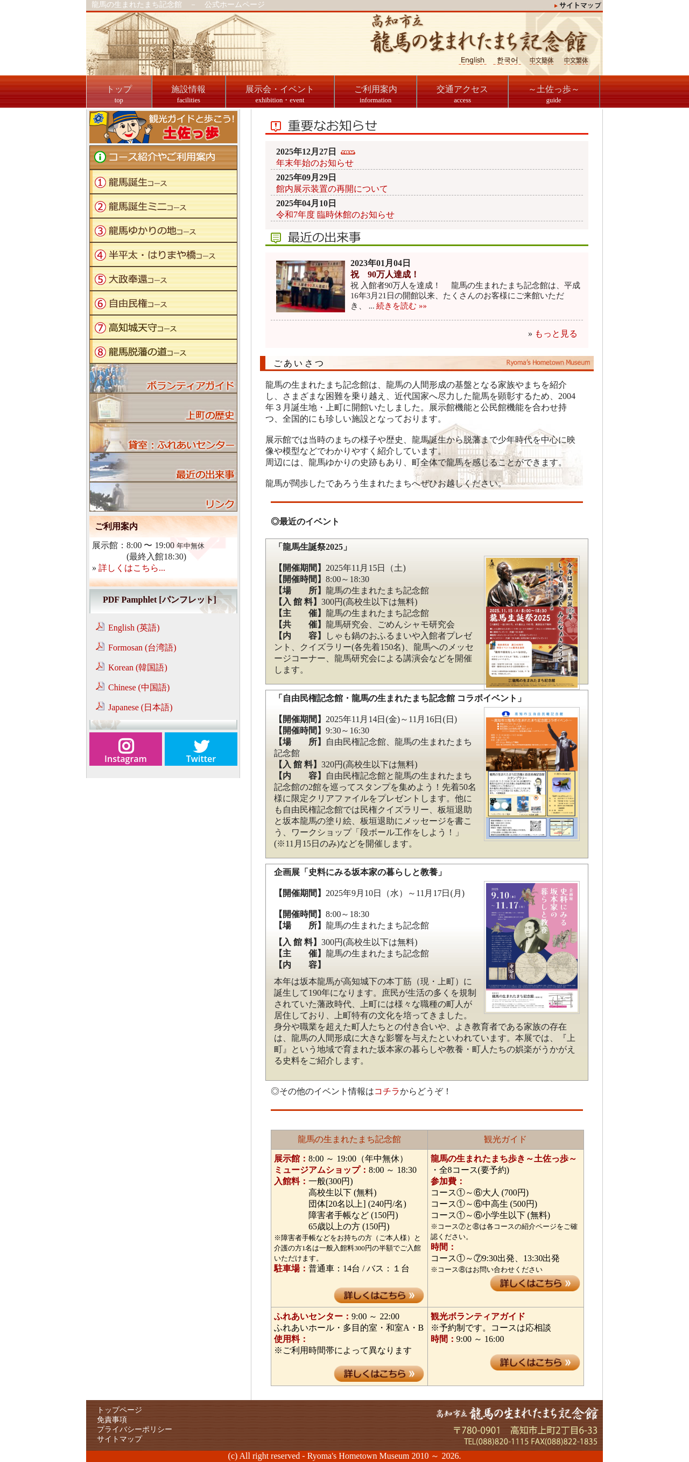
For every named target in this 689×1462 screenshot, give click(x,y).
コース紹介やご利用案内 (163, 157)
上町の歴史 (163, 408)
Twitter (201, 759)
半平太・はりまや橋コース (163, 254)
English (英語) (134, 627)
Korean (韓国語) (137, 667)
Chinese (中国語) (139, 687)
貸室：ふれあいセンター (163, 437)
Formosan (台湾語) (142, 647)
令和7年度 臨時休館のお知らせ (335, 214)
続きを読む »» (401, 306)
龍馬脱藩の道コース (163, 351)
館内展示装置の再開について (332, 188)
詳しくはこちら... (132, 567)
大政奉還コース (163, 279)
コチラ (387, 1091)
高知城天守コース (163, 327)
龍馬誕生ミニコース (163, 206)
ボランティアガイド (163, 378)
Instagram (125, 759)
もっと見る (556, 333)
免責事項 (112, 1420)
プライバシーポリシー (134, 1429)
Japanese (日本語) (140, 707)
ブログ (163, 467)
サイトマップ (119, 1439)
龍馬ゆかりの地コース (163, 230)
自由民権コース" (163, 303)
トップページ (119, 1410)
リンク (163, 497)
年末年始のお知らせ (315, 162)
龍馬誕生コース (163, 182)
